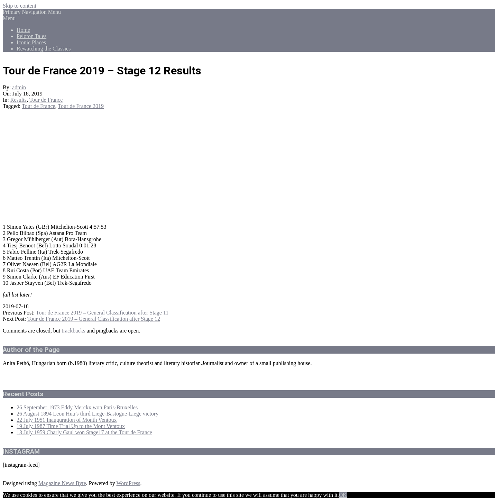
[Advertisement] (249, 169)
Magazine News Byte (62, 483)
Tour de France (46, 100)
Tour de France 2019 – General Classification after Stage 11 (102, 313)
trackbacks (73, 331)
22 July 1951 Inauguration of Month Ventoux (67, 420)
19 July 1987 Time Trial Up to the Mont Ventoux (71, 426)
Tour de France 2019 (81, 106)
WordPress (128, 483)
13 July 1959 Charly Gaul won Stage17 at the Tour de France (84, 432)
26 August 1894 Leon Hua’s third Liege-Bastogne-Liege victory (87, 414)
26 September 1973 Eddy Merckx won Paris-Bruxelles (77, 407)
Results (18, 100)
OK (343, 495)
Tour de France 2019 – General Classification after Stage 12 (93, 319)
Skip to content (19, 6)
